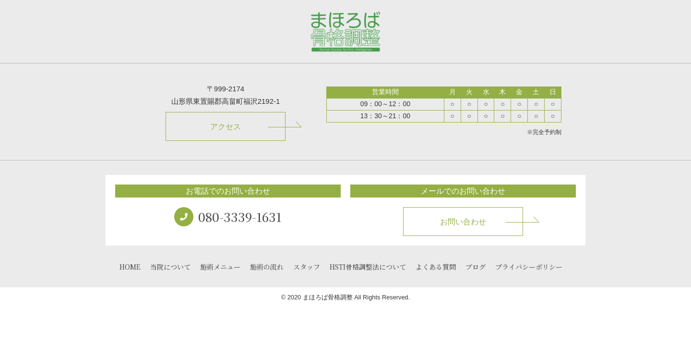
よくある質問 (436, 267)
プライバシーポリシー (528, 267)
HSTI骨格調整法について (368, 267)
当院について (170, 267)
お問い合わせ (463, 222)
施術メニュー (220, 267)
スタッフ (306, 267)
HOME (130, 267)
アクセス (225, 127)
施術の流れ (267, 267)
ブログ (475, 267)
